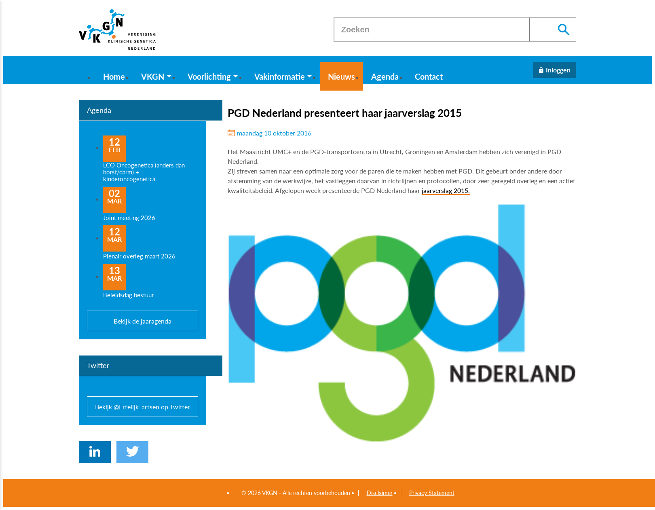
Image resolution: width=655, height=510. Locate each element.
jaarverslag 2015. (446, 190)
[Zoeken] (432, 29)
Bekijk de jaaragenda (142, 321)
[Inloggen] (554, 70)
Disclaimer (380, 493)
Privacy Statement (431, 493)
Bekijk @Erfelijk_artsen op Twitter (142, 407)
